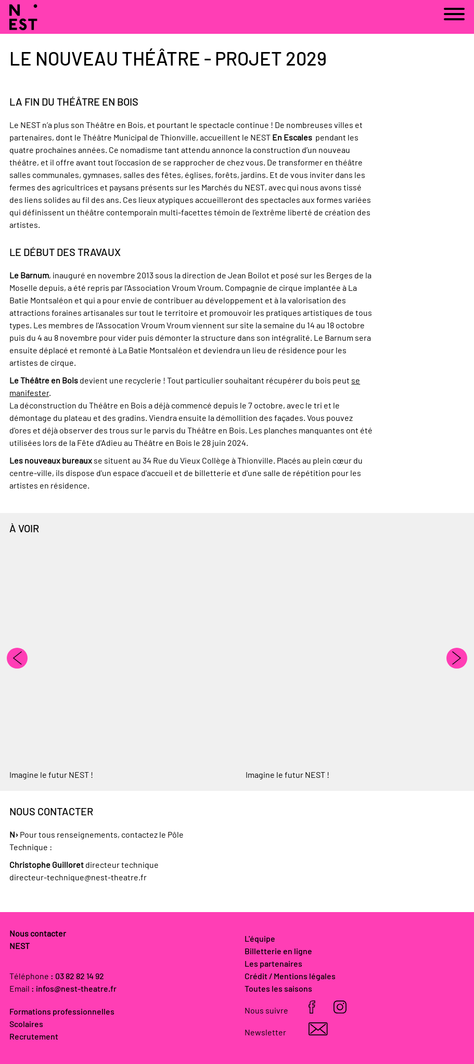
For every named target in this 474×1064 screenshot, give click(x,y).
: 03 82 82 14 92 (77, 976)
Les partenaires (273, 964)
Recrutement (33, 1037)
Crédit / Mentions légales (290, 976)
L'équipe (260, 939)
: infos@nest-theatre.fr (74, 989)
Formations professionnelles (61, 1012)
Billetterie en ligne (278, 951)
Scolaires (26, 1024)
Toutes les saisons (278, 989)
